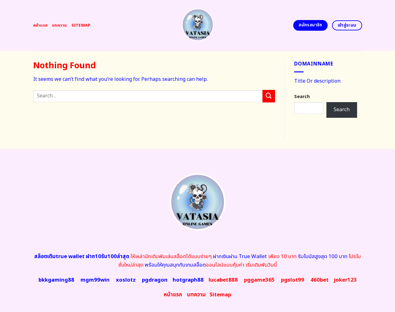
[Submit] (268, 96)
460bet (319, 280)
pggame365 (259, 280)
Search (302, 96)
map (220, 295)
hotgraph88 (188, 280)
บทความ (59, 25)
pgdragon (155, 280)
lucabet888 (223, 280)
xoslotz (126, 280)
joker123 (345, 280)
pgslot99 (292, 280)
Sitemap (81, 25)
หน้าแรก (40, 25)
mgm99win (95, 280)
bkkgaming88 (56, 280)
